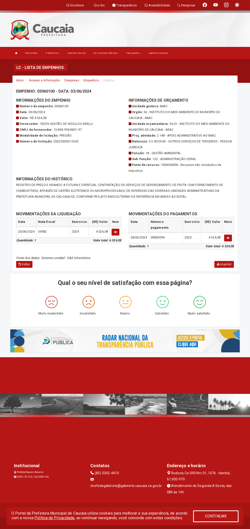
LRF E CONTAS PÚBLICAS (106, 53)
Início (20, 80)
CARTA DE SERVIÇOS (158, 53)
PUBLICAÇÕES (133, 53)
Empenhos (91, 80)
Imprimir (224, 264)
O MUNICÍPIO (53, 53)
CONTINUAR (216, 516)
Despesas (71, 80)
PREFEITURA (31, 53)
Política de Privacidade (54, 518)
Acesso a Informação (44, 80)
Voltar (24, 264)
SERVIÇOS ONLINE (76, 53)
